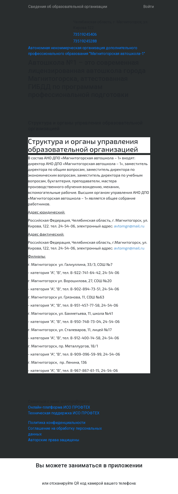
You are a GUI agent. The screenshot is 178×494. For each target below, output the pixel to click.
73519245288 (85, 41)
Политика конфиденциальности (56, 422)
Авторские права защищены (53, 440)
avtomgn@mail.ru (129, 226)
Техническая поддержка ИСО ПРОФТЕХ (63, 413)
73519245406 (85, 34)
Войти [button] (148, 6)
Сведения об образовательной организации (67, 6)
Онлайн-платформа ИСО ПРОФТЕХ (59, 407)
